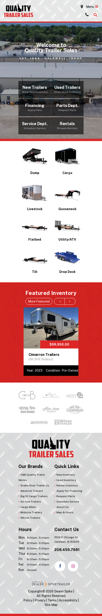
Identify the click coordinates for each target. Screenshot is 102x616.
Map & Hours (64, 512)
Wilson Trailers (30, 517)
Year (30, 370)
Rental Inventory (67, 485)
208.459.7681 (67, 550)
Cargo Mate (28, 507)
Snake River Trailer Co (34, 485)
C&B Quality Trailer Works (31, 477)
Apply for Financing (69, 490)
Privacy (40, 600)
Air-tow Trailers (30, 501)
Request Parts (65, 496)
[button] (95, 14)
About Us (62, 507)
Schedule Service (67, 501)
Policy (27, 600)
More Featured (39, 301)
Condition (53, 370)
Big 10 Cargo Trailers (34, 496)
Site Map (51, 605)
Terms (52, 600)
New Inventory (65, 474)
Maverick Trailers (31, 490)
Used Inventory (66, 480)
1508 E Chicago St (66, 540)
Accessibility (68, 600)
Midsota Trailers (31, 512)
